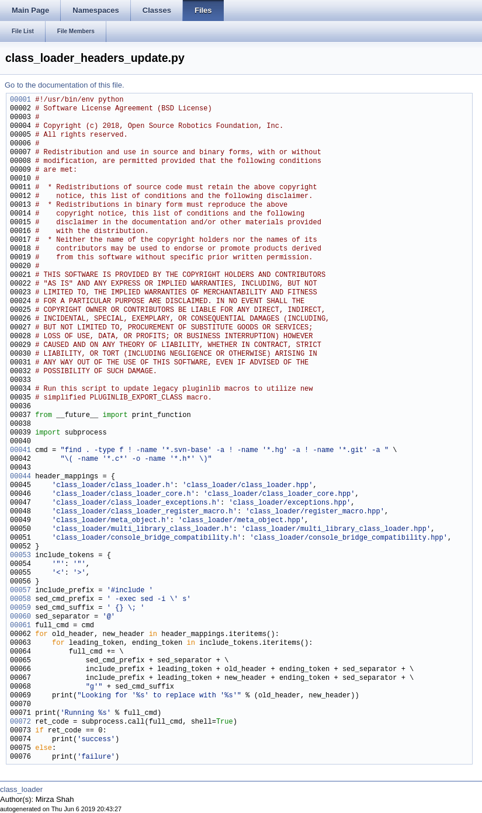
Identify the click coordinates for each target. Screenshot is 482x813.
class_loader (21, 789)
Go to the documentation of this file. (64, 85)
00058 (20, 599)
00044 (20, 477)
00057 (20, 591)
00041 (20, 451)
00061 (20, 626)
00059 (20, 608)
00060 (20, 617)
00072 (20, 722)
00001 (20, 100)
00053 (20, 556)
